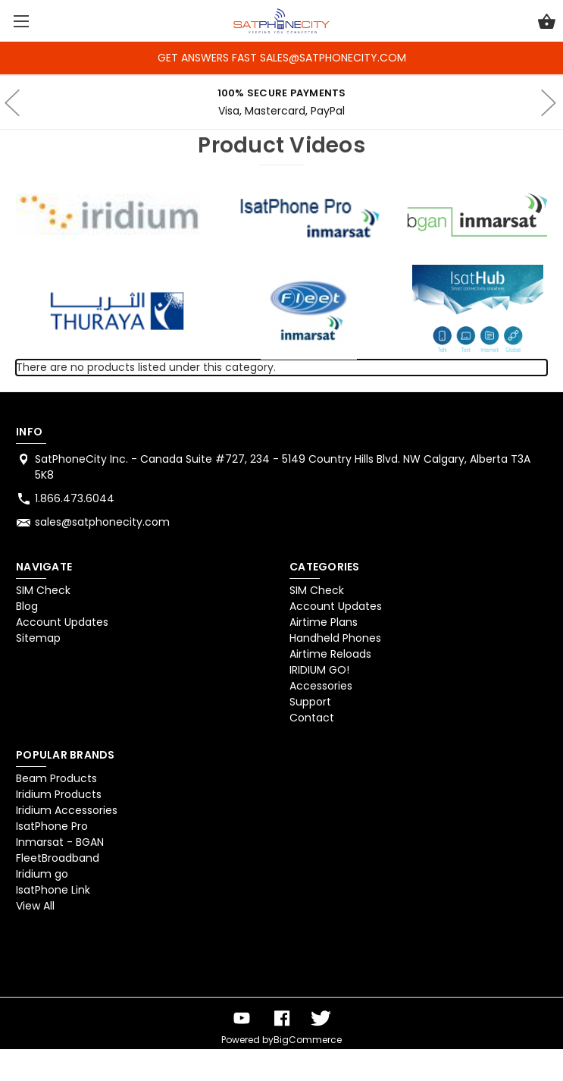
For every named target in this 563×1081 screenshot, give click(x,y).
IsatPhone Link (53, 889)
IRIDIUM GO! (319, 669)
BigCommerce (308, 1039)
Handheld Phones (335, 638)
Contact (311, 717)
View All (35, 905)
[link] (55, 958)
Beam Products (56, 778)
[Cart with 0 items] (546, 23)
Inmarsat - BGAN (60, 842)
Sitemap (38, 638)
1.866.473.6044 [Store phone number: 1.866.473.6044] (74, 498)
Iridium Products (59, 794)
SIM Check (43, 590)
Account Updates (62, 622)
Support (310, 701)
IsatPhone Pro (52, 826)
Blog (27, 606)
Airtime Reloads (330, 653)
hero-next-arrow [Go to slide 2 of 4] (548, 102)
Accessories (320, 685)
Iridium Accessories (66, 810)
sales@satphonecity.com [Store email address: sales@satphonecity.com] (102, 522)
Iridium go (42, 873)
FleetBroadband (57, 858)
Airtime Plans (323, 622)
